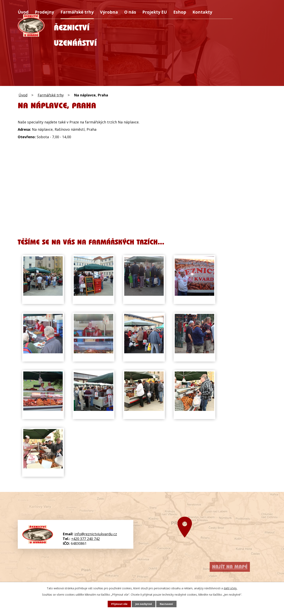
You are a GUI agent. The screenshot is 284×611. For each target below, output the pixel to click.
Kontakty (202, 12)
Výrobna (109, 12)
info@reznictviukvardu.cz (95, 534)
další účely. (230, 588)
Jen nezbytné (143, 604)
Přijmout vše (117, 604)
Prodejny (44, 12)
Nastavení (168, 604)
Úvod (23, 12)
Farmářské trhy (77, 12)
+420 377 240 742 (85, 538)
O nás (130, 12)
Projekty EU (154, 12)
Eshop (179, 12)
